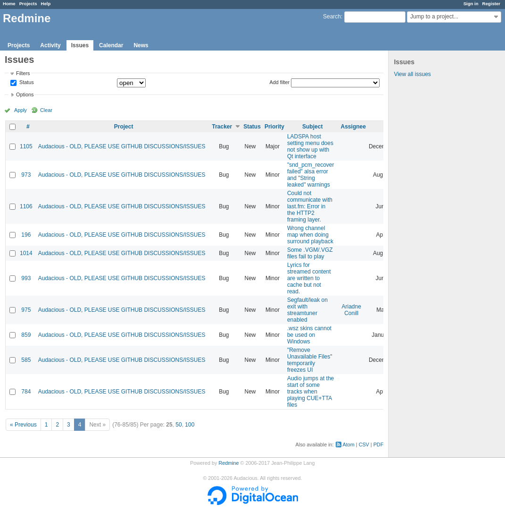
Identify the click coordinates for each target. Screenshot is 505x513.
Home (9, 3)
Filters (23, 73)
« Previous (23, 424)
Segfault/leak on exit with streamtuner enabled (307, 310)
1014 (26, 253)
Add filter (280, 82)
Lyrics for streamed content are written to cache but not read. (309, 278)
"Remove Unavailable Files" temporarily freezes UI (309, 360)
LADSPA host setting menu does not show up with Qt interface (310, 146)
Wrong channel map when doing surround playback (310, 235)
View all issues (412, 74)
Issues (80, 45)
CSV (364, 444)
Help (46, 3)
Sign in (471, 3)
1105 (26, 146)
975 (26, 310)
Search (332, 16)
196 (26, 234)
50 (178, 424)
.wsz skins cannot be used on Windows (309, 335)
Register (491, 3)
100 (189, 424)
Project (123, 126)
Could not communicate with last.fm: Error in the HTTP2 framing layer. (309, 206)
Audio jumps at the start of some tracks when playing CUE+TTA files (310, 391)
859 (26, 335)
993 (26, 278)
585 (26, 360)
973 (26, 174)
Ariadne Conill (351, 309)
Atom (349, 444)
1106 (26, 206)
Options (24, 94)
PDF (378, 444)
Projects (28, 3)
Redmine (228, 463)
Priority (274, 126)
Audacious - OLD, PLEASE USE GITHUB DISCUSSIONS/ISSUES (122, 146)
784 (26, 391)
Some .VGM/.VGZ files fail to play (310, 253)
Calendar (111, 45)
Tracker (222, 126)
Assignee (353, 126)
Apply (20, 110)
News (140, 45)
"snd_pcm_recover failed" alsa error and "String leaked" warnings (310, 175)
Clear (46, 110)
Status (26, 83)
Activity (50, 45)
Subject (312, 126)
